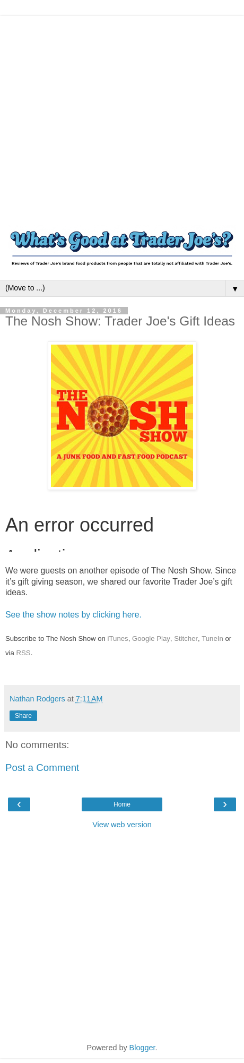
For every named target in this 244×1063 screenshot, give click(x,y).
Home (122, 804)
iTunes (118, 638)
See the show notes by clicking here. (73, 614)
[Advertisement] (99, 115)
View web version (122, 824)
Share (23, 715)
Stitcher (186, 638)
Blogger (142, 1047)
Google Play (151, 638)
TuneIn (212, 638)
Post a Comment (42, 767)
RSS (23, 653)
